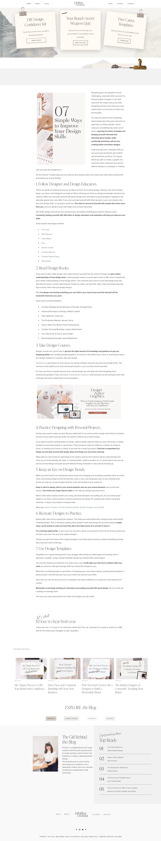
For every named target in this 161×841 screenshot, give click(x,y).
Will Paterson (46, 234)
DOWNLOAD (124, 40)
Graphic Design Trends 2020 (92, 507)
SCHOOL (120, 4)
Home (28, 4)
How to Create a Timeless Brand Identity (62, 507)
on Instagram (54, 627)
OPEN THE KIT (36, 40)
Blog (47, 4)
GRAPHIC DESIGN (71, 718)
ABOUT (67, 814)
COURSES (96, 814)
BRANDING (51, 718)
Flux (43, 243)
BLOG (58, 814)
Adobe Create (47, 247)
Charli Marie (46, 238)
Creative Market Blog (50, 256)
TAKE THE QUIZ (80, 42)
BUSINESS (110, 718)
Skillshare (40, 363)
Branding (18, 680)
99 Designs (46, 261)
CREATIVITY (92, 718)
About (37, 4)
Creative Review (48, 252)
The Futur (45, 229)
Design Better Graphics (79, 374)
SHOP (111, 4)
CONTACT (131, 4)
